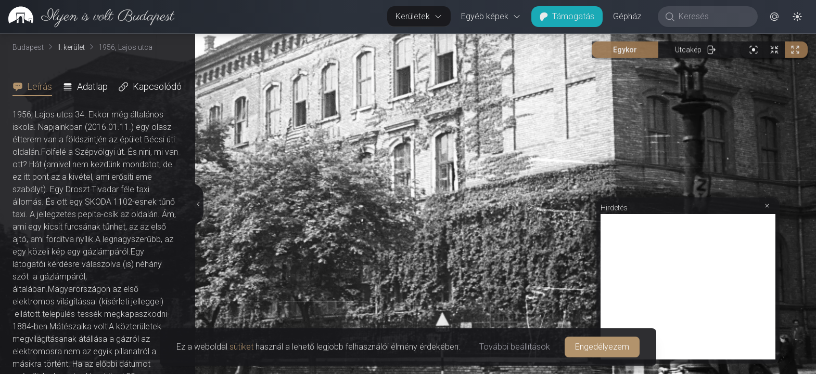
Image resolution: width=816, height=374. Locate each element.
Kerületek (419, 16)
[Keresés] (713, 16)
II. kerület (71, 47)
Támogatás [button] (567, 16)
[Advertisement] (688, 286)
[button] (774, 16)
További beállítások (514, 347)
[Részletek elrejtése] (199, 204)
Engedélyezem (602, 347)
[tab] (35, 86)
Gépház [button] (627, 16)
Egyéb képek (491, 16)
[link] (87, 16)
